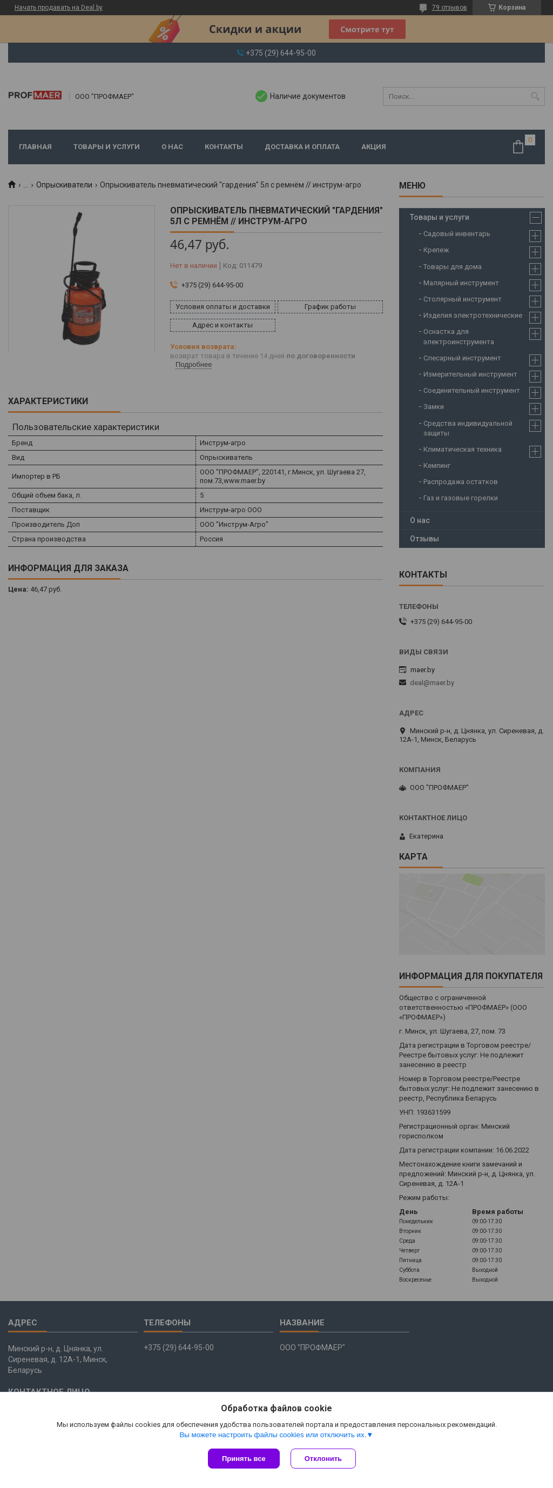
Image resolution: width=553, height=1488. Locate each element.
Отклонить (323, 1459)
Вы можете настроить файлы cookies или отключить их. (272, 1435)
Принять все (244, 1459)
